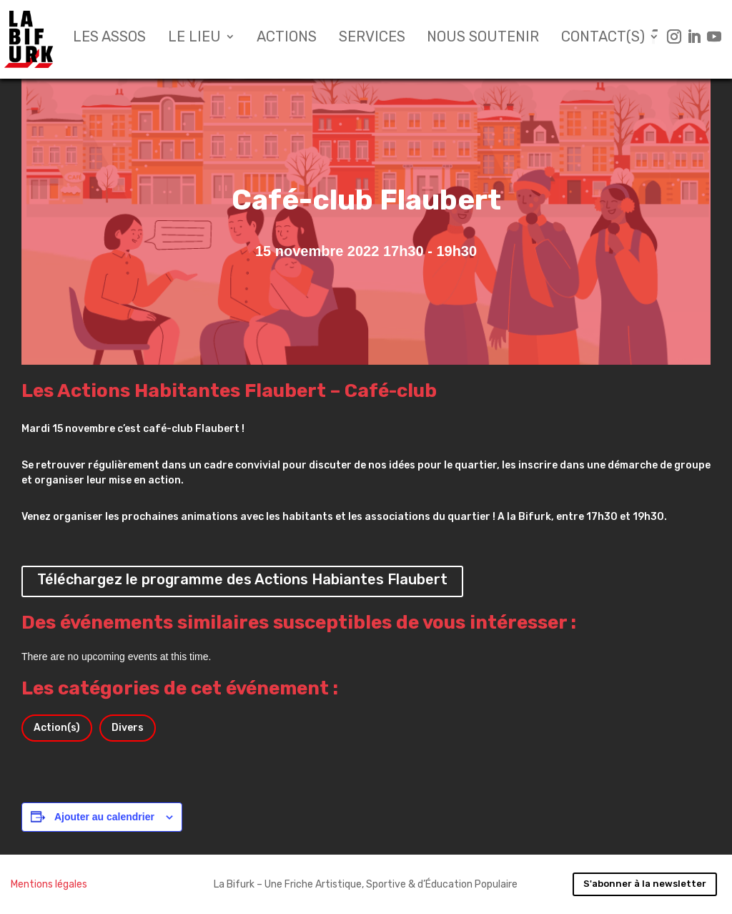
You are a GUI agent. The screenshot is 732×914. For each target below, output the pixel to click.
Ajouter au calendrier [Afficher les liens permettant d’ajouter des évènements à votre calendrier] (104, 816)
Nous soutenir (483, 38)
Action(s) (57, 728)
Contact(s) (603, 38)
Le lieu (194, 38)
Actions (287, 38)
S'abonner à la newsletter (644, 883)
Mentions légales (49, 884)
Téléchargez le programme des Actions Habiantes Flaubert (242, 579)
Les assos (109, 38)
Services (372, 38)
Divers (128, 728)
